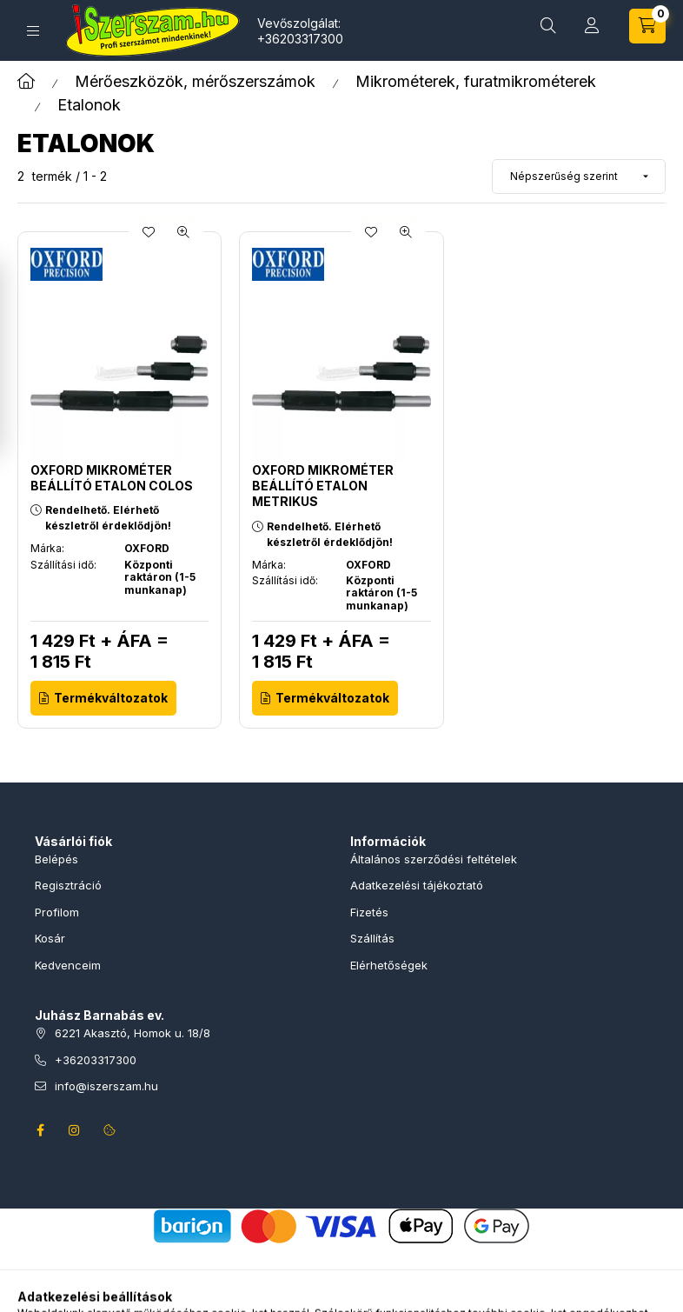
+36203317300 (300, 38)
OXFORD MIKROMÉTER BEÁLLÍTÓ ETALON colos (111, 478)
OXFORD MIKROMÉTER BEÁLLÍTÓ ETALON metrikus (323, 486)
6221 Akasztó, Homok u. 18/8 (132, 1033)
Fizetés (369, 912)
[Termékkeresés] (548, 26)
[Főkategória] (26, 81)
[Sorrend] (579, 176)
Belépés (56, 859)
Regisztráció (68, 885)
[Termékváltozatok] (103, 698)
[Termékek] (33, 31)
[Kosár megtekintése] (647, 26)
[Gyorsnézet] (183, 232)
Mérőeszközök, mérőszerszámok (195, 81)
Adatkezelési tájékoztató (416, 885)
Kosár (50, 938)
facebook (40, 1130)
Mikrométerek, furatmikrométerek (475, 81)
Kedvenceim (68, 965)
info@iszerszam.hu (106, 1086)
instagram (74, 1130)
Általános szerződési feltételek (433, 859)
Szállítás (372, 938)
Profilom (57, 912)
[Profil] (591, 26)
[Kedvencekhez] (148, 232)
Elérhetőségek (389, 965)
